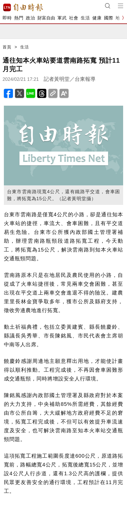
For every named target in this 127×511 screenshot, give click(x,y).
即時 (7, 18)
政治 (30, 18)
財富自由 (46, 18)
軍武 (61, 18)
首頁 (7, 47)
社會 (73, 18)
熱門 (18, 18)
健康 (96, 18)
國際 (108, 18)
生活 (85, 18)
